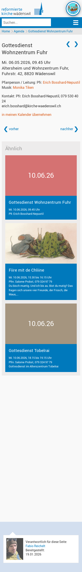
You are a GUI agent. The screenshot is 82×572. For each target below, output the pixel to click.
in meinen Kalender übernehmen (26, 114)
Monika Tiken (23, 87)
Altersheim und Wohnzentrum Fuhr (35, 70)
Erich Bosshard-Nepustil (61, 82)
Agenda (19, 31)
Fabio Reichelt (35, 546)
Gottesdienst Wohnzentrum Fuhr (50, 31)
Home (6, 31)
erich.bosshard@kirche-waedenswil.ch (31, 106)
